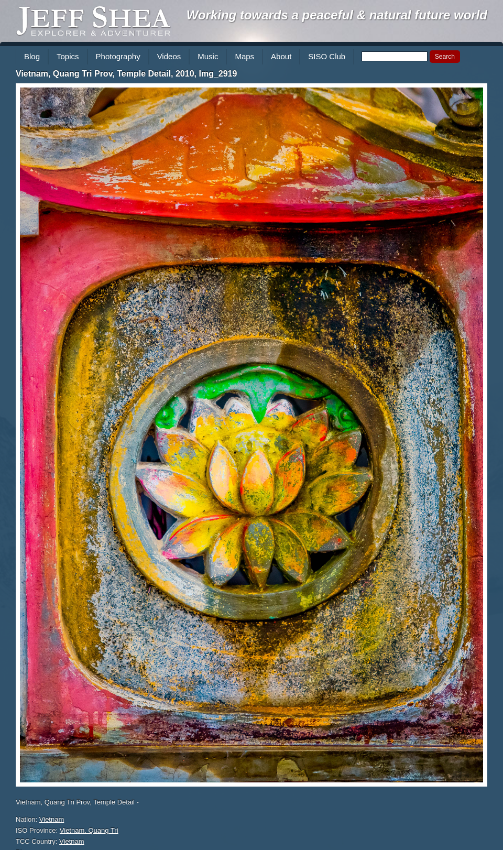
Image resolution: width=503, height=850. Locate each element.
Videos (169, 56)
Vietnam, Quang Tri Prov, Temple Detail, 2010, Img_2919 (126, 73)
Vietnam (51, 819)
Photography (118, 56)
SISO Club (326, 56)
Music (208, 56)
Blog (32, 56)
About (281, 56)
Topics (68, 56)
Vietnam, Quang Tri (89, 830)
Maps (244, 56)
